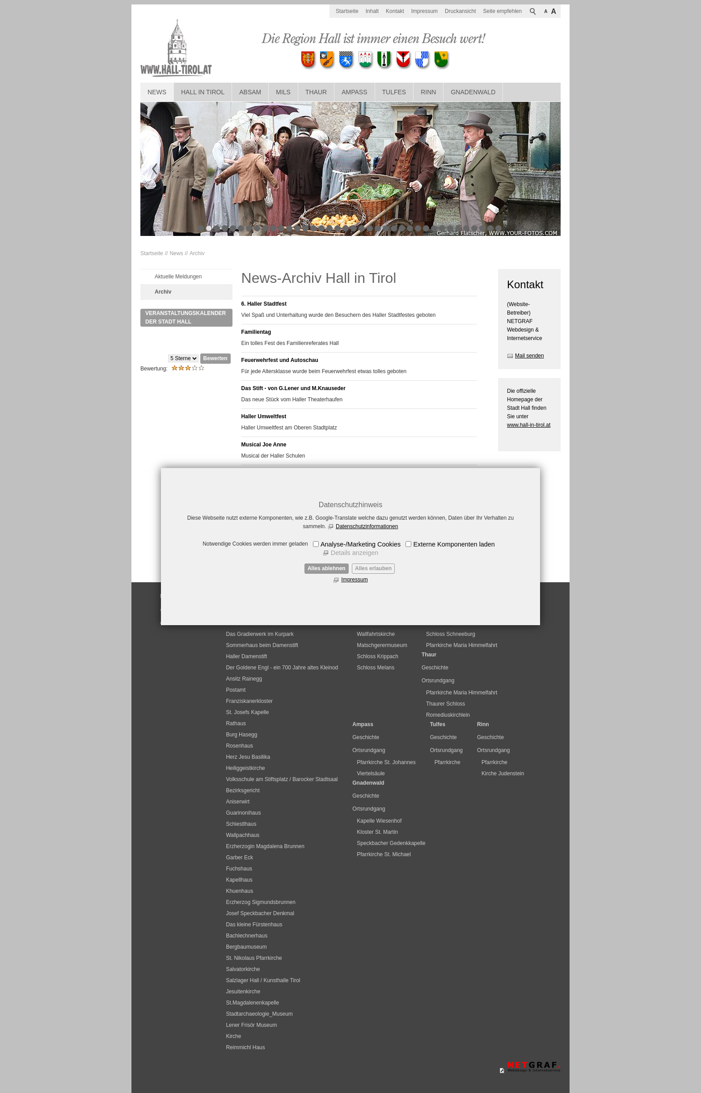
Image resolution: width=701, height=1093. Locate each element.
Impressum (354, 579)
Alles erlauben (373, 568)
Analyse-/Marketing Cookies (361, 544)
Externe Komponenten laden (453, 544)
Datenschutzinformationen (367, 526)
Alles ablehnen (327, 568)
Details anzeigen (354, 552)
